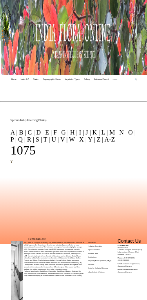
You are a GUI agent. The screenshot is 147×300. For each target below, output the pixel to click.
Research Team (93, 254)
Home (13, 79)
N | (122, 132)
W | (72, 139)
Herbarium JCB (37, 239)
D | (39, 132)
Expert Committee (94, 250)
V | (63, 139)
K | (95, 132)
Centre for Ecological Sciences (98, 268)
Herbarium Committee (95, 246)
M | (113, 132)
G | (64, 132)
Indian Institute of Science (96, 272)
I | (81, 132)
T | (46, 139)
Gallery (87, 79)
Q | (20, 139)
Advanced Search (101, 79)
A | (14, 132)
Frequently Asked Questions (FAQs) (99, 261)
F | (56, 132)
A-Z (109, 139)
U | (54, 139)
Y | (91, 139)
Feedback (91, 264)
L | (104, 132)
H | (73, 132)
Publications (92, 243)
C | (30, 132)
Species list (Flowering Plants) (29, 120)
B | (22, 132)
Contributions (92, 257)
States (35, 79)
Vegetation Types (72, 79)
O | (131, 132)
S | (38, 139)
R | (29, 139)
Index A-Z (25, 79)
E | (48, 132)
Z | (99, 139)
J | (87, 132)
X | (82, 139)
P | (14, 139)
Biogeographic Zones (52, 79)
